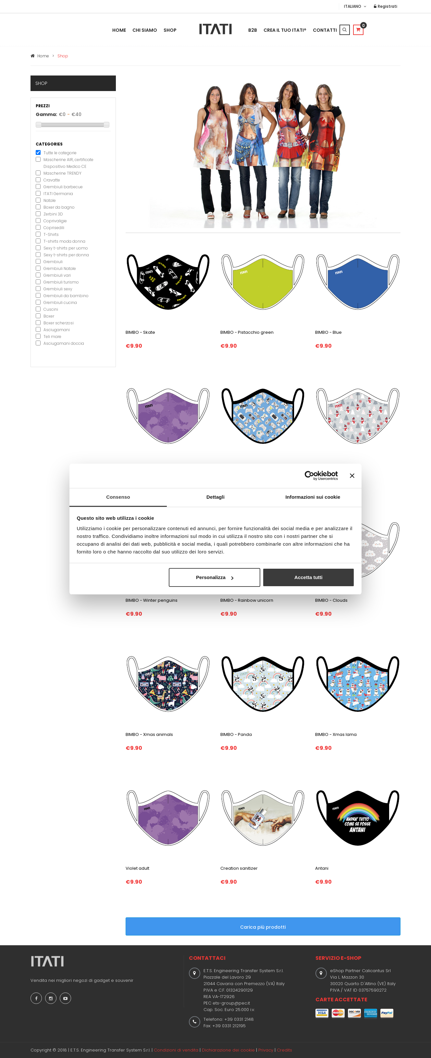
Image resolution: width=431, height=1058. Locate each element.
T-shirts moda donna (64, 241)
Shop (170, 30)
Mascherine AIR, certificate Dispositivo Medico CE (68, 163)
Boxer (48, 316)
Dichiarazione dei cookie (228, 1050)
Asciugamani (56, 329)
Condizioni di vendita (176, 1050)
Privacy (265, 1050)
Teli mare (52, 336)
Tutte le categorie (60, 153)
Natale (49, 200)
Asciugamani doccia (63, 343)
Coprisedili (53, 227)
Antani (321, 868)
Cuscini (50, 309)
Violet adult (137, 868)
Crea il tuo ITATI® (285, 30)
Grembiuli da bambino (66, 295)
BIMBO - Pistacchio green (247, 332)
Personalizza (214, 577)
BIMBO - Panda (236, 734)
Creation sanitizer (239, 868)
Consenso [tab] (118, 497)
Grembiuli (53, 261)
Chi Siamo (144, 30)
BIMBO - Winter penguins (152, 600)
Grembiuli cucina (60, 302)
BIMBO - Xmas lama (336, 734)
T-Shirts (51, 234)
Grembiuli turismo (61, 282)
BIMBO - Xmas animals (149, 734)
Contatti (325, 30)
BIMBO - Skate (140, 332)
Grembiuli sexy (57, 289)
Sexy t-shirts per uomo (65, 248)
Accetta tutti (308, 577)
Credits (284, 1050)
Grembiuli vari (57, 275)
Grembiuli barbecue (63, 187)
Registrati (385, 6)
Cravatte (51, 180)
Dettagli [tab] (215, 497)
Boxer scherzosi (58, 323)
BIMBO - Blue (328, 332)
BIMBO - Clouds (331, 600)
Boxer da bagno (59, 207)
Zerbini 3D (53, 214)
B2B (252, 30)
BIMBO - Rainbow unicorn (246, 600)
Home (119, 30)
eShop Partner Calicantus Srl (360, 971)
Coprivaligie (55, 221)
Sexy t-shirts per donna (66, 255)
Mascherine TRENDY (62, 173)
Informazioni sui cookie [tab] (313, 497)
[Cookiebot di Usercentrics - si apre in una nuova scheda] (309, 476)
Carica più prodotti (270, 926)
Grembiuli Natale (59, 268)
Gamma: (46, 114)
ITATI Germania (58, 193)
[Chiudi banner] (352, 475)
